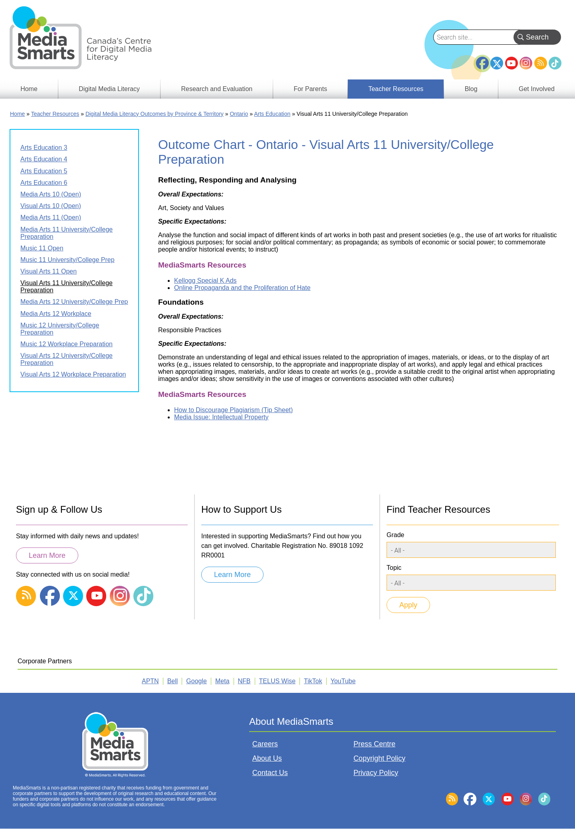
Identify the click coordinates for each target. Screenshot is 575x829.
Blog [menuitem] (471, 88)
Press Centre (374, 744)
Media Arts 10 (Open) (50, 194)
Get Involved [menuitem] (537, 88)
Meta (222, 681)
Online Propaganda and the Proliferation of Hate (242, 287)
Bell (172, 681)
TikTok (555, 63)
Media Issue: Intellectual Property (221, 417)
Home (17, 114)
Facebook (482, 60)
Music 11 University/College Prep (67, 259)
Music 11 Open (41, 248)
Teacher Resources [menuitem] (395, 88)
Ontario (239, 114)
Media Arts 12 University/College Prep (74, 301)
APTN (150, 681)
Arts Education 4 (43, 159)
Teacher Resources (55, 114)
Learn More (47, 555)
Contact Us (270, 773)
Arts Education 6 (43, 182)
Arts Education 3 (43, 147)
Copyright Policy (379, 758)
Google (196, 681)
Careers (265, 744)
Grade (395, 535)
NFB (244, 681)
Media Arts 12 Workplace (55, 313)
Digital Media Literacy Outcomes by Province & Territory (154, 114)
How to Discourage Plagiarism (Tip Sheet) (233, 410)
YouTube (511, 63)
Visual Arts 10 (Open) (50, 205)
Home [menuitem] (29, 88)
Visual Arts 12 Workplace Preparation (73, 374)
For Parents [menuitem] (310, 88)
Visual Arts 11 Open (48, 271)
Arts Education (272, 114)
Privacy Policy (375, 773)
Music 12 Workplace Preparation (66, 344)
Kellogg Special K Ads (205, 280)
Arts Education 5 (43, 171)
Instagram (525, 63)
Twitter (496, 63)
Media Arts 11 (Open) (50, 217)
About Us (267, 758)
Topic (394, 567)
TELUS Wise (277, 681)
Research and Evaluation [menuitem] (216, 88)
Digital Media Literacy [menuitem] (109, 88)
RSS (540, 63)
